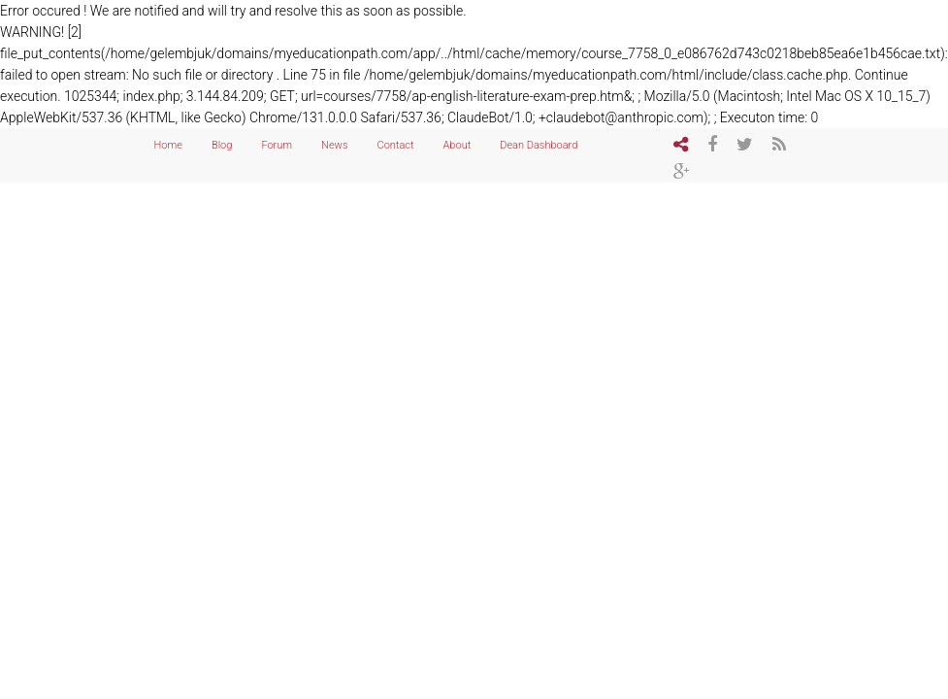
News (334, 145)
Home (168, 145)
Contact (395, 145)
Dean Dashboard (538, 145)
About (457, 145)
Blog (222, 145)
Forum (276, 145)
